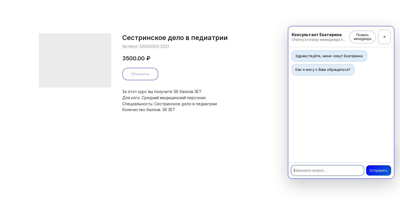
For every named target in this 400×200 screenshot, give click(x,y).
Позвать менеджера (362, 37)
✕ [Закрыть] (384, 37)
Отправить (379, 170)
